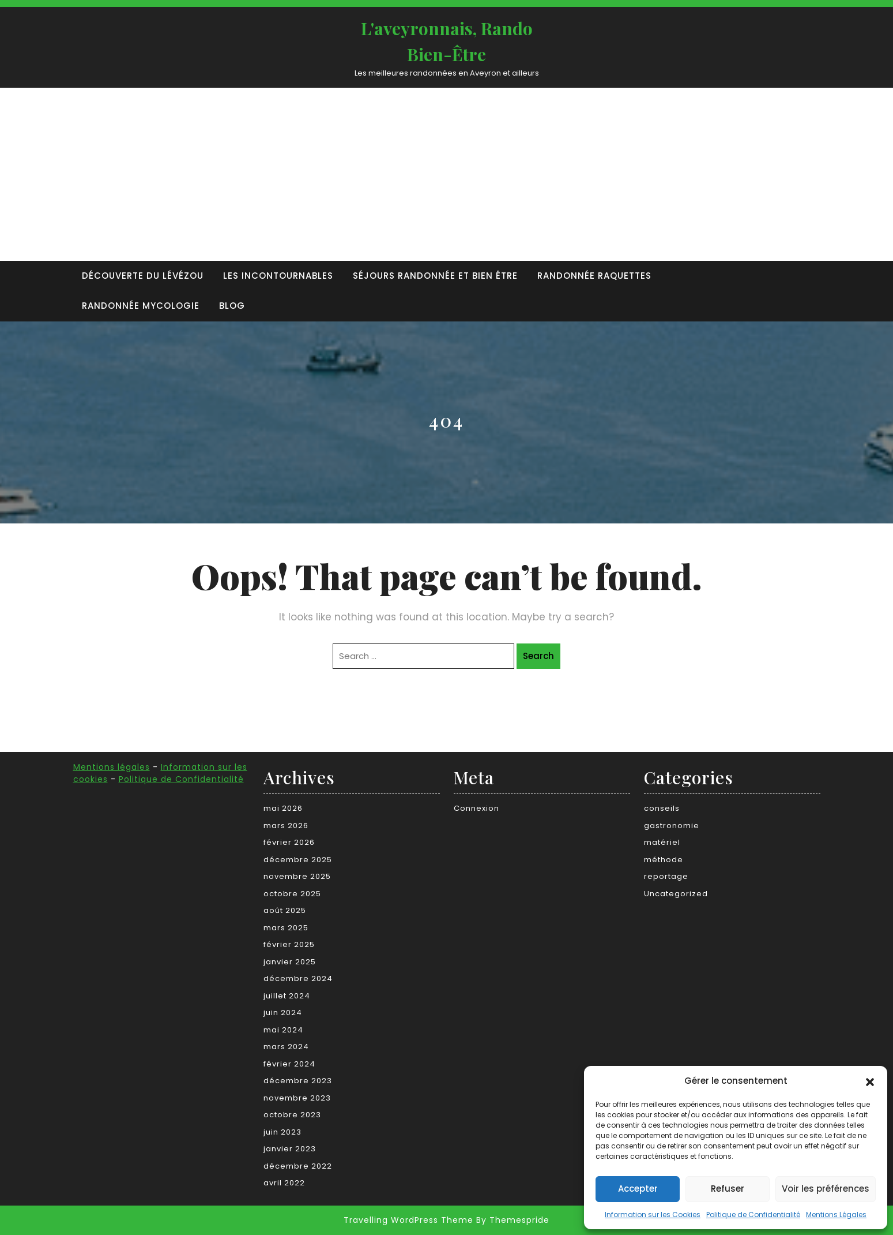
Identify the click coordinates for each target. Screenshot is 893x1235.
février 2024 (289, 1063)
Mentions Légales (836, 1214)
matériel (662, 842)
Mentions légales (111, 767)
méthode (663, 859)
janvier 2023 (289, 1148)
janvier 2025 (289, 961)
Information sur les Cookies (652, 1214)
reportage (666, 876)
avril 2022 (284, 1182)
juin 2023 (282, 1132)
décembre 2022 (297, 1166)
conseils (662, 808)
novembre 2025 (297, 876)
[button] (870, 1081)
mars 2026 (285, 825)
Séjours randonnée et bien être (435, 276)
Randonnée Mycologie (140, 306)
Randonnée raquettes (594, 276)
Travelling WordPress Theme (408, 1220)
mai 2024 (283, 1029)
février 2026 (289, 842)
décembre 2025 (297, 859)
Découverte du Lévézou (143, 276)
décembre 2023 (297, 1080)
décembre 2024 (298, 978)
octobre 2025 (292, 893)
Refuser (727, 1188)
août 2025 (284, 910)
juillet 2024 (286, 995)
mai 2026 (283, 808)
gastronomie (671, 825)
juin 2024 (282, 1012)
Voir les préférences (825, 1188)
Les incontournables (278, 276)
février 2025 (289, 944)
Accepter (638, 1188)
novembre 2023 (297, 1097)
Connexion (476, 808)
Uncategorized (676, 893)
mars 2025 (285, 927)
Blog (232, 306)
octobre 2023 (292, 1114)
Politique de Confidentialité (753, 1214)
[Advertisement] (447, 174)
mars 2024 (286, 1046)
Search (538, 656)
